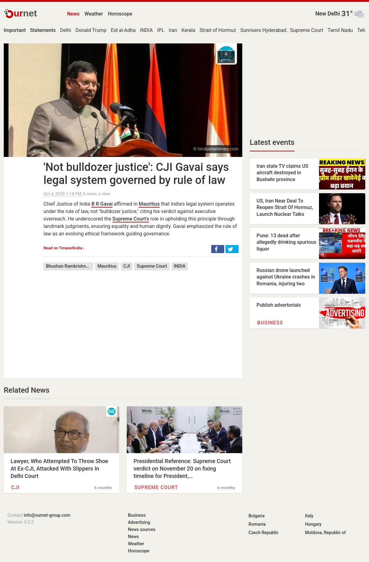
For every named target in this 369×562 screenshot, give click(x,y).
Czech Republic (263, 532)
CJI (126, 266)
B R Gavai (101, 204)
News (73, 14)
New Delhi (327, 14)
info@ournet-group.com (47, 515)
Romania (257, 524)
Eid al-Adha (123, 30)
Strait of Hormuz (218, 30)
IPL (160, 30)
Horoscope (120, 14)
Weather (93, 14)
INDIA (146, 30)
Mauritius (149, 204)
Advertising (139, 522)
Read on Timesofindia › (63, 248)
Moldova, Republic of (325, 532)
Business (270, 323)
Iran (173, 30)
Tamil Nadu (340, 30)
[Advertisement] (141, 319)
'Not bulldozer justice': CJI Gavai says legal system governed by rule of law (136, 174)
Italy (309, 515)
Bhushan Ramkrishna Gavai (69, 266)
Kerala (188, 30)
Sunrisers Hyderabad (263, 30)
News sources (141, 529)
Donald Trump (91, 30)
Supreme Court (306, 30)
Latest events (272, 142)
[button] (217, 249)
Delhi (65, 30)
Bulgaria (256, 515)
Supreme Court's (130, 219)
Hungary (313, 524)
